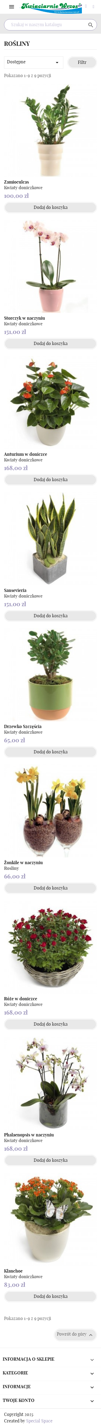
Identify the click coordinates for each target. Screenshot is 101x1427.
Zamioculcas (16, 182)
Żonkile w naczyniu (23, 863)
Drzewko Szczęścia (22, 727)
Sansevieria (15, 590)
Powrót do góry (75, 1335)
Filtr (82, 62)
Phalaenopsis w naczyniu (29, 1135)
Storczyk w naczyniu (24, 318)
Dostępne (33, 62)
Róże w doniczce (20, 999)
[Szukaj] (50, 24)
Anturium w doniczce (25, 454)
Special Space (39, 1421)
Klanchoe (13, 1271)
